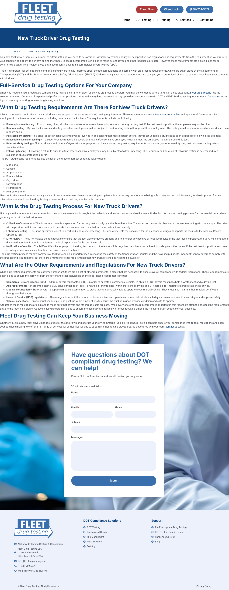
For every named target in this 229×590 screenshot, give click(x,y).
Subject (75, 421)
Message (77, 435)
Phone (118, 407)
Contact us (214, 96)
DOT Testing (145, 20)
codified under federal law (165, 114)
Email (75, 407)
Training (165, 20)
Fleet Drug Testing (200, 93)
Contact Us (206, 20)
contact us (171, 327)
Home (126, 20)
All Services (185, 20)
